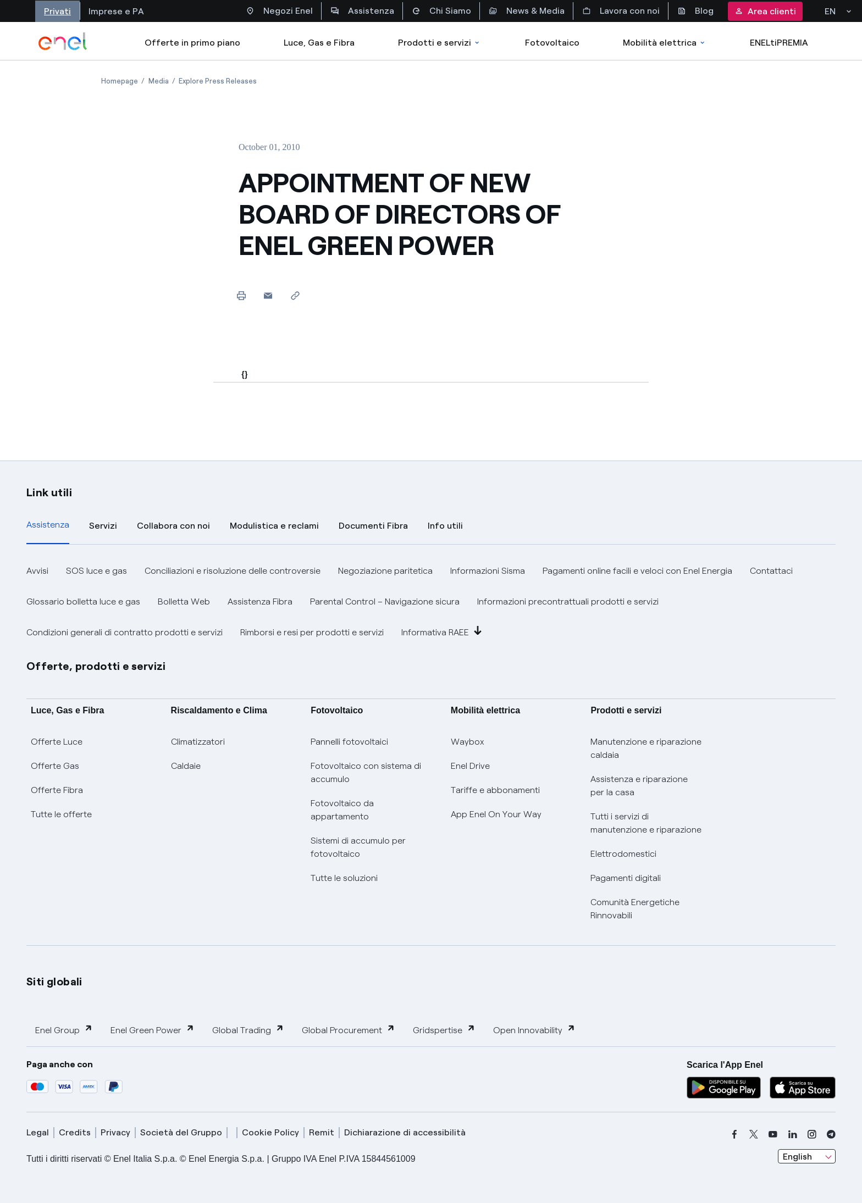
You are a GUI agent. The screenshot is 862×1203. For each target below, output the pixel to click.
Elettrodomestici (623, 854)
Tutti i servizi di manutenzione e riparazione (645, 823)
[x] (753, 1134)
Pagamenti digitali (625, 878)
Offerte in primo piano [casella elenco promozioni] (192, 42)
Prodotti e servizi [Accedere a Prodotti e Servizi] (439, 42)
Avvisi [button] (37, 571)
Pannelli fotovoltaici (349, 741)
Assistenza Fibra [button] (260, 601)
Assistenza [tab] (47, 524)
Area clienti (765, 11)
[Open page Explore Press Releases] (218, 81)
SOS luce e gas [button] (96, 571)
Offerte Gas (55, 766)
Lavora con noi (621, 11)
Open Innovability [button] (534, 1029)
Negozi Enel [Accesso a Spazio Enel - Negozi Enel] (279, 11)
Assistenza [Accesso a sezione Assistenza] (362, 11)
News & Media (527, 11)
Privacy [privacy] (115, 1132)
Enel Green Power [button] (152, 1029)
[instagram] (812, 1134)
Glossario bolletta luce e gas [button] (83, 601)
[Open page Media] (158, 81)
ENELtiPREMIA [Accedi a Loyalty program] (779, 42)
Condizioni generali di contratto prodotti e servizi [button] (124, 632)
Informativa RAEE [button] (441, 631)
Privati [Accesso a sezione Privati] (57, 11)
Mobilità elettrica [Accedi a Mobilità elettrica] (664, 42)
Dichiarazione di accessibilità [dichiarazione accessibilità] (405, 1132)
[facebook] (734, 1134)
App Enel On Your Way (496, 814)
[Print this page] (241, 295)
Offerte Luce (56, 741)
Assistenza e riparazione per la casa (639, 785)
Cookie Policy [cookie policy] (270, 1132)
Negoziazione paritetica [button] (385, 571)
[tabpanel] (431, 602)
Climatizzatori (198, 741)
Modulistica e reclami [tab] (274, 525)
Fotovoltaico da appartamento (342, 810)
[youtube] (773, 1134)
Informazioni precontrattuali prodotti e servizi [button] (568, 601)
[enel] (62, 41)
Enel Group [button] (64, 1029)
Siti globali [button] (54, 981)
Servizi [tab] (103, 525)
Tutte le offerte (61, 814)
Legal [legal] (37, 1132)
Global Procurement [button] (348, 1029)
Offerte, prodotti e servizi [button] (96, 666)
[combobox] (807, 1156)
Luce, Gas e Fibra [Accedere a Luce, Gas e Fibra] (319, 42)
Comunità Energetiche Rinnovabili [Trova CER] (634, 909)
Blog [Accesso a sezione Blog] (695, 11)
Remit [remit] (321, 1132)
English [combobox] (797, 1156)
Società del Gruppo (181, 1132)
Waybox (467, 741)
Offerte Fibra (57, 790)
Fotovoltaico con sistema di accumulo (366, 772)
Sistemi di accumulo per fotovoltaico (358, 847)
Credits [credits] (75, 1132)
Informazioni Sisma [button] (487, 571)
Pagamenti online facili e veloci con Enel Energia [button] (637, 571)
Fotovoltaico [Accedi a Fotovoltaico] (552, 42)
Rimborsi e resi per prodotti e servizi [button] (312, 632)
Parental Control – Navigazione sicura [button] (385, 601)
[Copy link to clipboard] (295, 295)
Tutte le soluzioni (344, 878)
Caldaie (186, 766)
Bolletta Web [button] (184, 601)
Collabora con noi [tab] (173, 525)
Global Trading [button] (248, 1029)
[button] (268, 295)
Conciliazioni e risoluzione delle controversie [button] (233, 571)
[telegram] (831, 1134)
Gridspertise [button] (444, 1029)
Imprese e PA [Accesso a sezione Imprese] (116, 11)
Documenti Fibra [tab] (373, 525)
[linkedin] (792, 1134)
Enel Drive (470, 766)
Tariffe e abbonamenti (495, 790)
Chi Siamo (441, 11)
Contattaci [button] (771, 571)
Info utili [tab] (445, 525)
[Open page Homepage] (119, 81)
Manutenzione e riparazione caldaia (645, 748)
